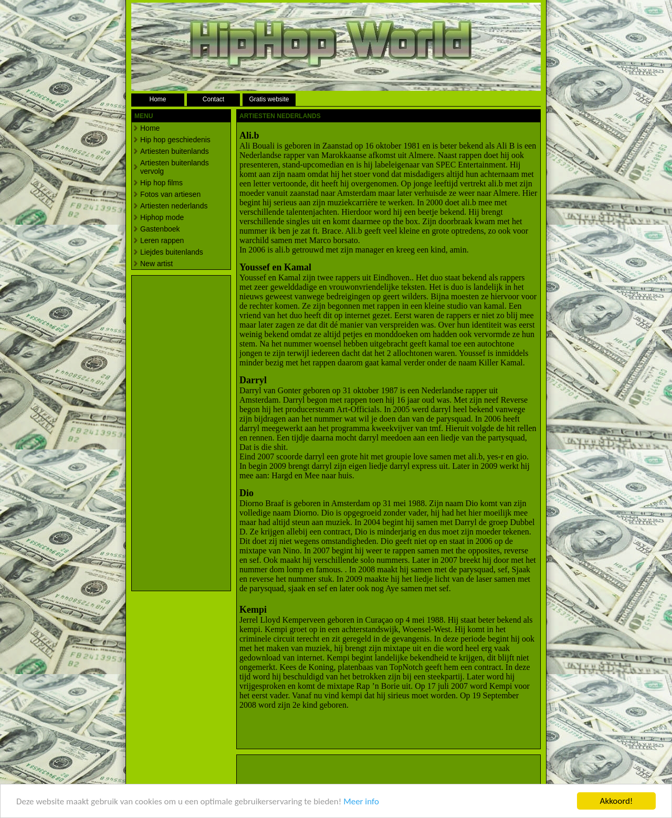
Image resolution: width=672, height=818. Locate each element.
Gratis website (269, 99)
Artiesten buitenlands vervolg (174, 167)
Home (157, 99)
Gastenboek (160, 229)
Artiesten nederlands (173, 206)
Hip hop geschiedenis (175, 139)
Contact (213, 99)
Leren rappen (162, 240)
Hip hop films (161, 183)
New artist (156, 263)
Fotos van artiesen (170, 194)
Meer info (361, 802)
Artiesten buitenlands (174, 151)
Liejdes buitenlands (171, 252)
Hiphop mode (162, 217)
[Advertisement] (174, 433)
